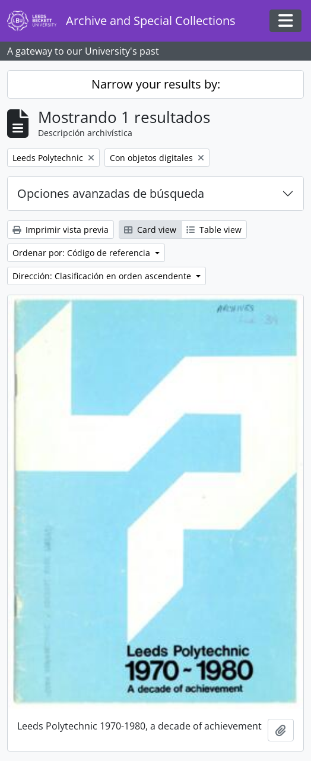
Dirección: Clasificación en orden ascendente (102, 276)
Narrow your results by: (155, 84)
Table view (214, 229)
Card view (150, 229)
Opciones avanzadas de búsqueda (110, 193)
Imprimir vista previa (60, 229)
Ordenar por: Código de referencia (82, 252)
